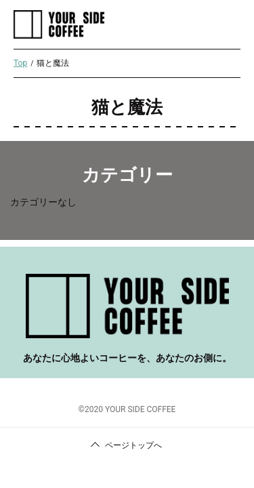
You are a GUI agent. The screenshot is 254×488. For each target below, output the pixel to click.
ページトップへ (133, 445)
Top (20, 63)
